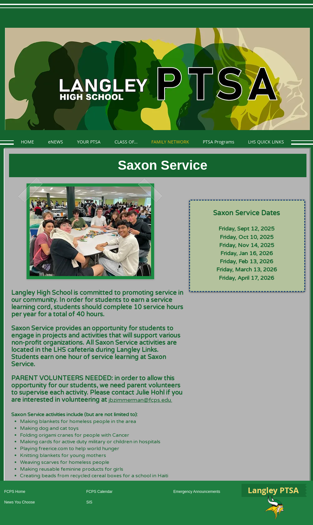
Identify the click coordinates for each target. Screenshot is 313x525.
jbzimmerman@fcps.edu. (140, 399)
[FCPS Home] (25, 492)
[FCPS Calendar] (107, 492)
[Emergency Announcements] (201, 492)
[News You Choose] (25, 502)
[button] (88, 141)
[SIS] (107, 502)
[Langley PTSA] (273, 490)
